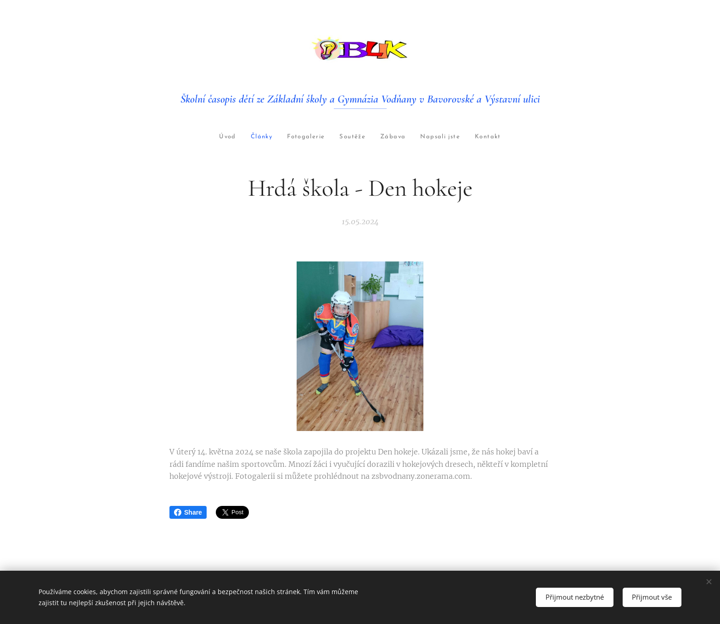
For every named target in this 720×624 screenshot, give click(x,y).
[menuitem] (201, 137)
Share (188, 512)
